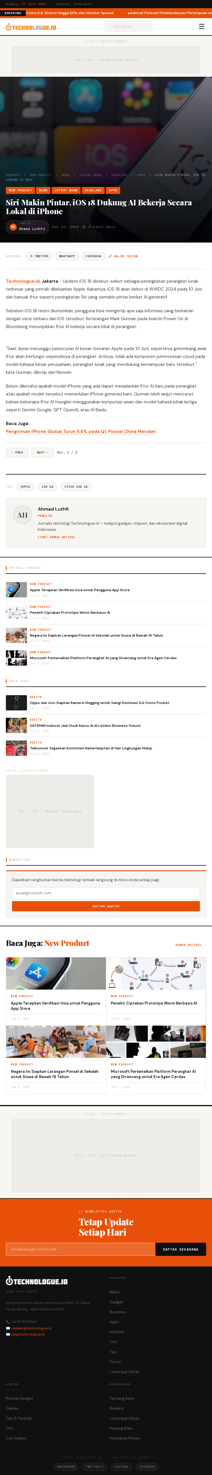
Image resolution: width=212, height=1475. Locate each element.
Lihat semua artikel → (59, 537)
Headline (119, 175)
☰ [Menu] (202, 26)
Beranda (13, 175)
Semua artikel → (190, 945)
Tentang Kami (122, 1398)
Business (118, 1311)
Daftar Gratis (106, 906)
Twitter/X (94, 1467)
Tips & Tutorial (18, 1418)
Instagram (65, 1467)
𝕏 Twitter (39, 256)
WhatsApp (67, 256)
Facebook (93, 256)
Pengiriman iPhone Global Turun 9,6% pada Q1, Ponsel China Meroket (81, 431)
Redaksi (117, 1408)
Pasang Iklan (121, 1428)
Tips (113, 1351)
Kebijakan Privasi (125, 1438)
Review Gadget (19, 1398)
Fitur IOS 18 (76, 487)
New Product (41, 175)
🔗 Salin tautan (123, 256)
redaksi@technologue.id (31, 1328)
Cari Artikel (16, 1438)
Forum (115, 1361)
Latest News (91, 175)
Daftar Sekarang (181, 1249)
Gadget (116, 1302)
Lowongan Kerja (124, 1371)
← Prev (17, 452)
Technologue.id (23, 281)
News (65, 175)
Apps (141, 175)
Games (12, 1408)
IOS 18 (47, 487)
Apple (25, 487)
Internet (117, 1331)
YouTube (121, 1467)
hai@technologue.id (27, 1334)
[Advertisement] (106, 129)
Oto (113, 1341)
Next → (42, 452)
